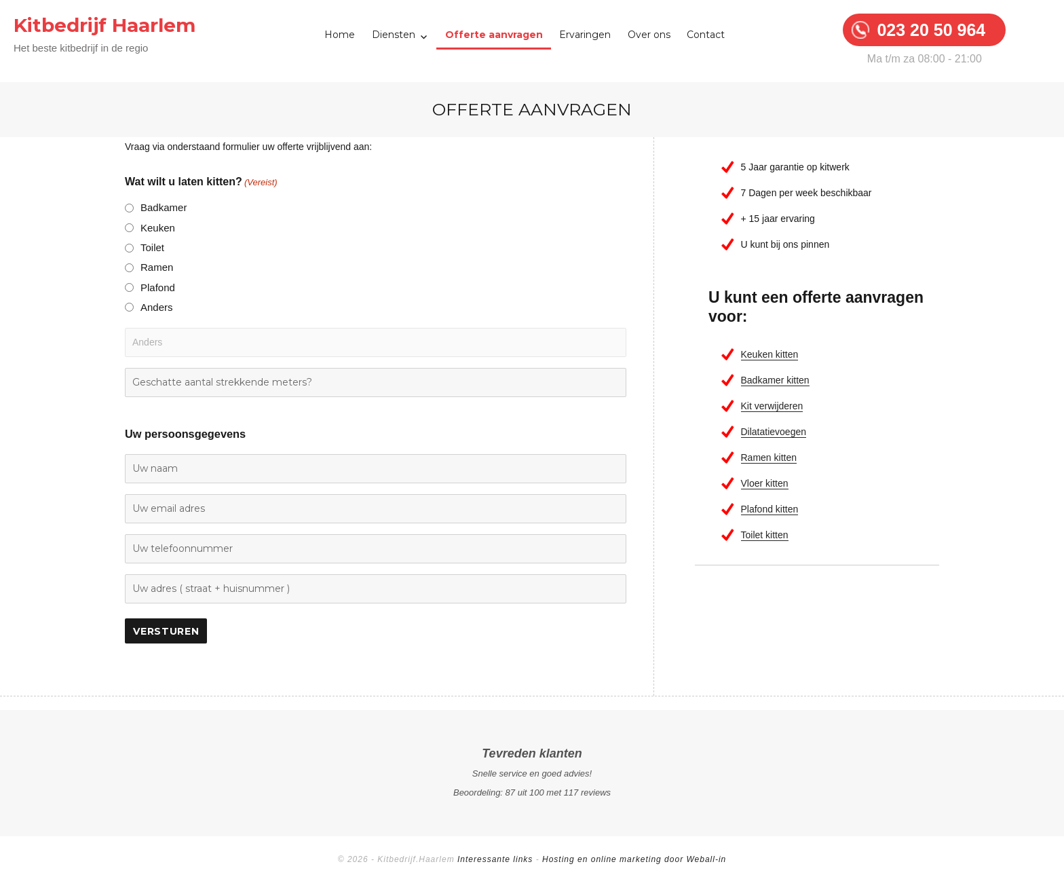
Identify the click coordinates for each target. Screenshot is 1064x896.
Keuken (157, 228)
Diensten (393, 35)
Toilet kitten (764, 534)
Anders (156, 307)
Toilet (152, 247)
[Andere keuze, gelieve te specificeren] (375, 342)
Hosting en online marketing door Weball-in (634, 859)
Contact (706, 35)
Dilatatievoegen (774, 431)
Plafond (157, 287)
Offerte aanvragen (494, 35)
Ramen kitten (769, 457)
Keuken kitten (770, 354)
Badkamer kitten (775, 380)
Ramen (156, 267)
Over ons (649, 35)
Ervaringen (585, 35)
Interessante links (495, 859)
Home (339, 35)
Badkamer (163, 207)
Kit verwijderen (772, 405)
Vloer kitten (764, 483)
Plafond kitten (770, 509)
